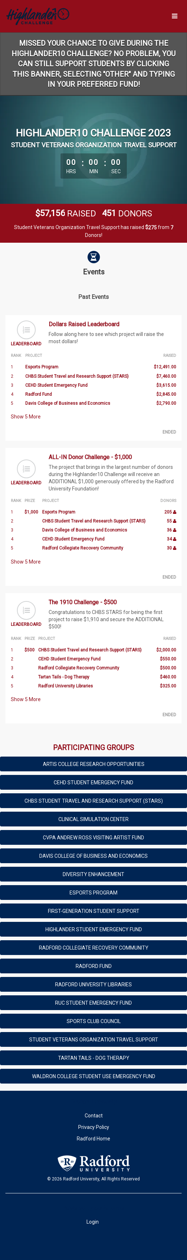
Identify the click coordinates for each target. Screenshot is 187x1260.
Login (92, 1222)
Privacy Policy (93, 1127)
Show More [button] (26, 417)
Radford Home (93, 1139)
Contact (94, 1115)
